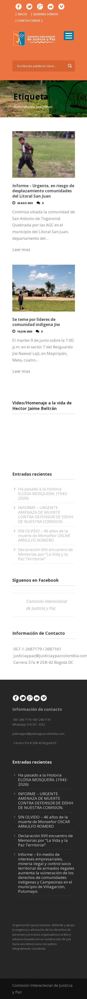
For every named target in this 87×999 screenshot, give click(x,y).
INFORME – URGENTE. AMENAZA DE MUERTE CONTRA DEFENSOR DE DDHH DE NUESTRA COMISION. (45, 514)
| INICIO (21, 14)
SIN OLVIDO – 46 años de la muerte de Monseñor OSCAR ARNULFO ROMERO (44, 535)
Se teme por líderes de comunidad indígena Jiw (36, 322)
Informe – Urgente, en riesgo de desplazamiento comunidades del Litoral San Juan (43, 191)
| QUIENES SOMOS (44, 14)
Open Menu (69, 35)
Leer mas (21, 249)
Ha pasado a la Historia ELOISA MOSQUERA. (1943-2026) (43, 493)
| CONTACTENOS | (29, 20)
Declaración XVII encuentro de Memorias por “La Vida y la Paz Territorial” (45, 554)
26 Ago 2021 (25, 203)
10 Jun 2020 (24, 331)
